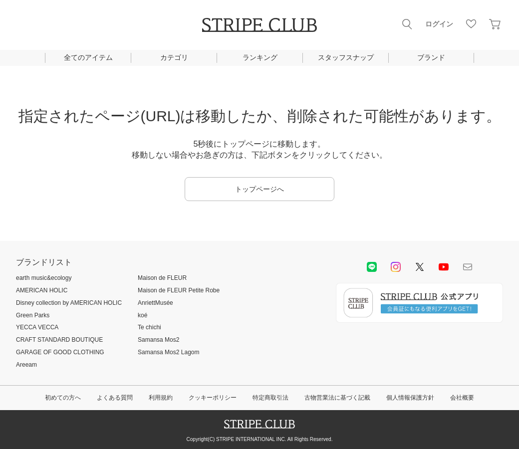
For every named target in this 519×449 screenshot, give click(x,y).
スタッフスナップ (346, 57)
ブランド (431, 57)
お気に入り (471, 24)
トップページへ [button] (259, 189)
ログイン (439, 24)
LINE (372, 267)
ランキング (260, 57)
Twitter (420, 267)
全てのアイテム (88, 57)
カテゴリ (174, 57)
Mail (468, 267)
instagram (396, 267)
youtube (444, 267)
